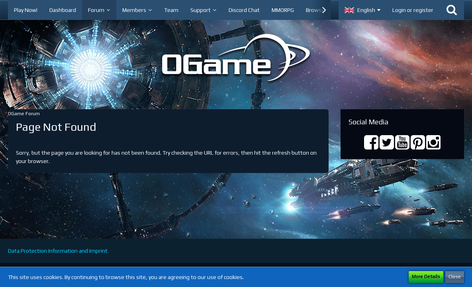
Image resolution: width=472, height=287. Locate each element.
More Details (426, 276)
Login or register (412, 10)
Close (454, 276)
